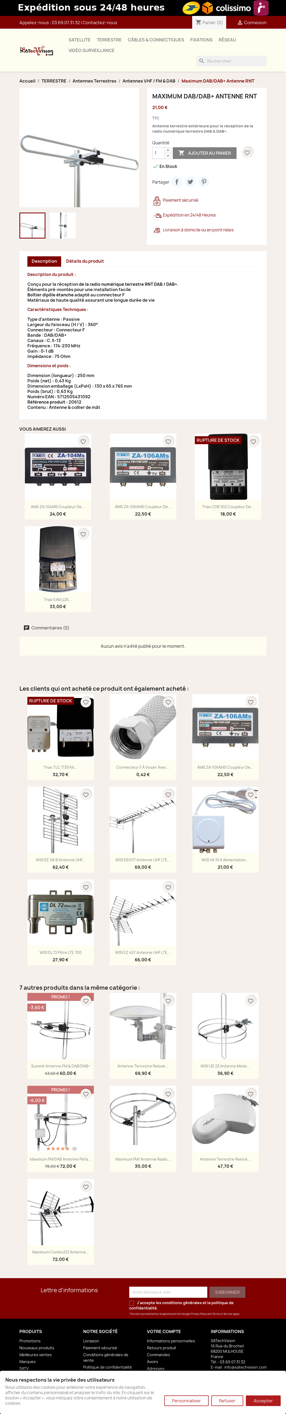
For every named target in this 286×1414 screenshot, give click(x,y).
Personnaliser (186, 1401)
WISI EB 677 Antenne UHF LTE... (143, 859)
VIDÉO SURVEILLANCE (92, 50)
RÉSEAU (227, 40)
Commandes (158, 1354)
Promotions (30, 1340)
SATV (24, 1368)
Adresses (156, 1368)
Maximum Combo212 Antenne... (60, 1252)
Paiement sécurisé (100, 1347)
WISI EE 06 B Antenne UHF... (60, 859)
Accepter (263, 1401)
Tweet (190, 181)
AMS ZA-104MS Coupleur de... (58, 506)
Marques (27, 1361)
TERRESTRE (109, 40)
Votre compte (164, 1331)
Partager (176, 181)
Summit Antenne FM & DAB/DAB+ (60, 1066)
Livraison (91, 1340)
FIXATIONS (201, 40)
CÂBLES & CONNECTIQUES (156, 40)
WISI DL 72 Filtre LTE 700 (61, 952)
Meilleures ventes (35, 1354)
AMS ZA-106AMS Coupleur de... (143, 506)
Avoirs (152, 1361)
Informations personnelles (171, 1340)
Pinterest (204, 181)
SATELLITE (80, 40)
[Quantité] (158, 153)
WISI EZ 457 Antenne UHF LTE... (143, 952)
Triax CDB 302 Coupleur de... (228, 506)
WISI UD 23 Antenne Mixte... (225, 1066)
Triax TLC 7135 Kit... (61, 767)
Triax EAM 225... (58, 599)
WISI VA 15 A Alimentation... (225, 859)
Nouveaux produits (36, 1347)
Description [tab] (44, 261)
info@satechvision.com (245, 1367)
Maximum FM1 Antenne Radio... (143, 1159)
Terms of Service (222, 1314)
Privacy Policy (199, 1314)
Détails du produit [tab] (85, 261)
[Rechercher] (231, 61)
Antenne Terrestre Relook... (142, 1066)
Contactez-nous (100, 22)
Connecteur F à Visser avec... (143, 767)
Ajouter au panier (204, 153)
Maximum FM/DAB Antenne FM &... (60, 1159)
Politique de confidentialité (107, 1367)
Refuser (227, 1401)
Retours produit (161, 1347)
